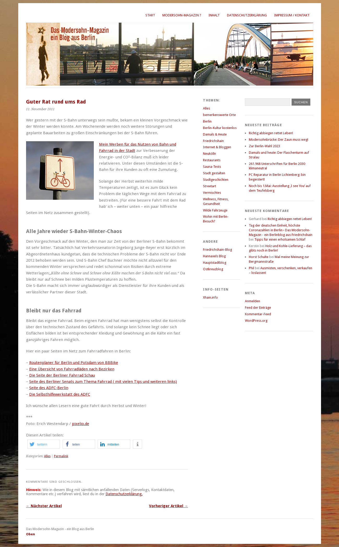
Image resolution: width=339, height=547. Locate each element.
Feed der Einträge (258, 308)
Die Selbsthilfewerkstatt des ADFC (59, 394)
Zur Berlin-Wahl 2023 (264, 146)
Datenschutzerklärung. (124, 494)
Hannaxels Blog (214, 256)
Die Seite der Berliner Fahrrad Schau (62, 375)
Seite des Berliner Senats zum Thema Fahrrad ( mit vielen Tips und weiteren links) (103, 381)
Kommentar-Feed (258, 314)
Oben (30, 534)
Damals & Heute (215, 134)
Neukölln (209, 154)
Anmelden (252, 301)
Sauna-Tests (212, 167)
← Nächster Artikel (44, 506)
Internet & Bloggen (217, 147)
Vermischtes (212, 193)
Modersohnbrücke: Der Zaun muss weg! (278, 139)
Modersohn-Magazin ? (181, 15)
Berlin (207, 121)
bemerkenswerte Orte (219, 115)
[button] (43, 444)
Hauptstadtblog (214, 263)
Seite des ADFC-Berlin (48, 387)
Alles (47, 456)
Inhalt (214, 15)
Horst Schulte (258, 257)
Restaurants (211, 160)
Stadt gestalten (214, 173)
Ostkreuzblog (213, 269)
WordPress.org (256, 321)
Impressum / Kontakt (292, 15)
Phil (251, 268)
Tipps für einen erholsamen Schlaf (279, 239)
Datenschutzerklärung (247, 15)
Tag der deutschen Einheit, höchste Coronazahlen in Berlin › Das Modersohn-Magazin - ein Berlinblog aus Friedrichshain (280, 230)
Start (150, 15)
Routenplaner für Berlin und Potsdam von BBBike (73, 362)
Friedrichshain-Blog (217, 250)
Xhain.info (210, 297)
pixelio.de (80, 423)
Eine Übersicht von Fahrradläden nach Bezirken (71, 369)
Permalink (61, 456)
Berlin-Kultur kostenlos (220, 128)
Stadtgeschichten (215, 180)
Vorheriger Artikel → (168, 506)
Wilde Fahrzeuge (215, 210)
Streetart (209, 186)
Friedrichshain (213, 141)
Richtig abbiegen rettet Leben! (271, 133)
